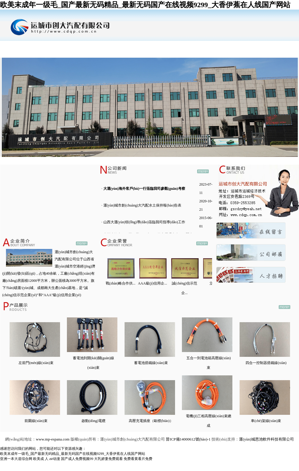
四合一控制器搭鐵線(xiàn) (266, 363)
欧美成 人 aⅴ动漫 (46, 459)
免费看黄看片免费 (138, 459)
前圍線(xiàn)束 (35, 421)
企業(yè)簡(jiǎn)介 (55, 51)
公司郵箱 (242, 45)
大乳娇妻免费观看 (108, 459)
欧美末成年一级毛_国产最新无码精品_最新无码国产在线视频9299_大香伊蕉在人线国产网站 (145, 5)
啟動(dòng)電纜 (93, 421)
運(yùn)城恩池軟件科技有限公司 (266, 439)
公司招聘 (205, 45)
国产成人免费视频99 (77, 459)
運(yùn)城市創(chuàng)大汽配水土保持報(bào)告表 (142, 205)
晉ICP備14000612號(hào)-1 (188, 439)
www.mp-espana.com (53, 439)
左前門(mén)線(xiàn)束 (36, 363)
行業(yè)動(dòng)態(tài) (167, 50)
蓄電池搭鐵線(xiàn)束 (151, 363)
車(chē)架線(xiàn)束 (266, 421)
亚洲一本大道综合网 (16, 459)
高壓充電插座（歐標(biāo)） (151, 421)
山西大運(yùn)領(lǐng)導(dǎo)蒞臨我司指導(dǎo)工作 (144, 222)
